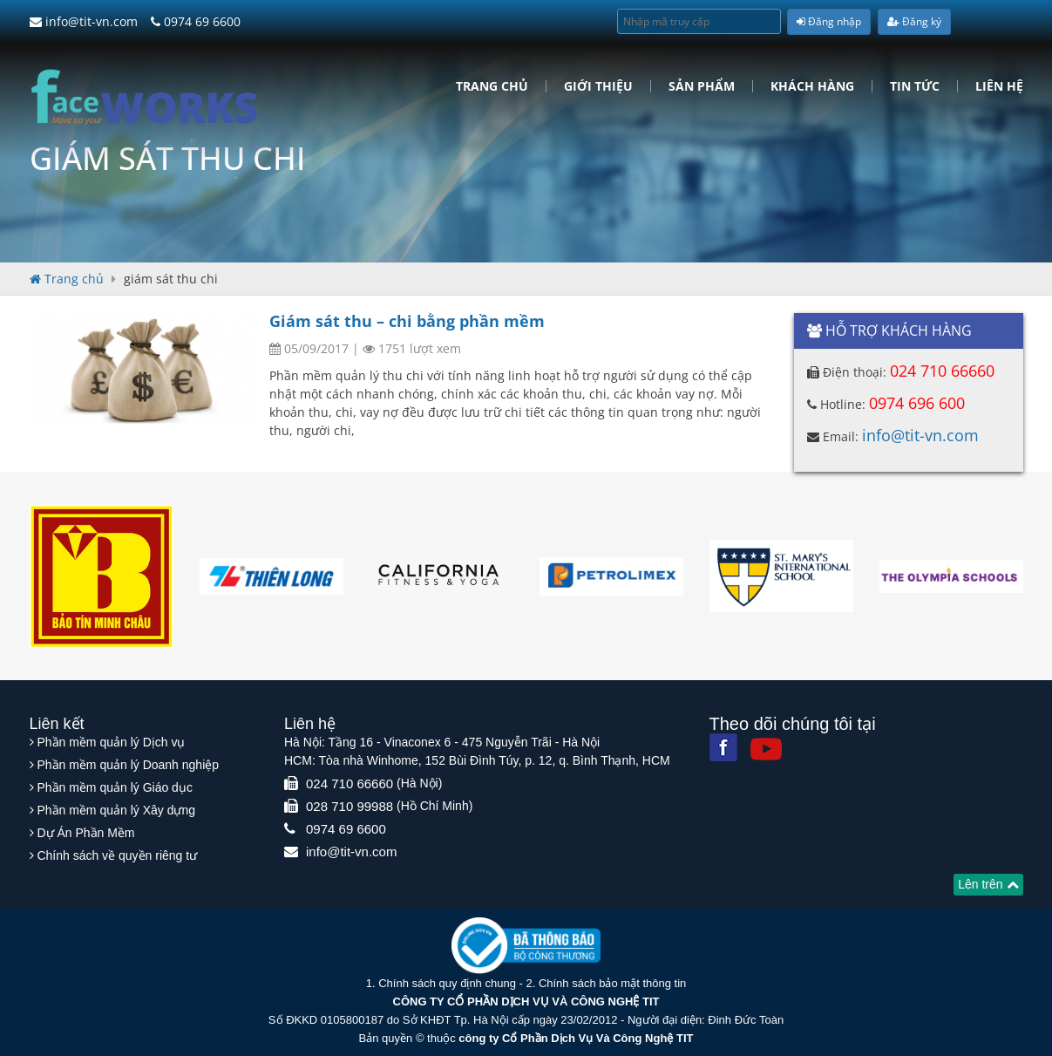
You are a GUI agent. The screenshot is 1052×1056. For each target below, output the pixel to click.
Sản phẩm (702, 86)
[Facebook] (723, 747)
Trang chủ (492, 86)
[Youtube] (766, 749)
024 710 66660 (942, 370)
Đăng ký (914, 21)
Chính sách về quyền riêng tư (117, 855)
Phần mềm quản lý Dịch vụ (111, 742)
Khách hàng (812, 86)
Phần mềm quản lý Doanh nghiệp (128, 765)
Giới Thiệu (598, 86)
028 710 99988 (349, 806)
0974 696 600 (917, 402)
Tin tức (915, 86)
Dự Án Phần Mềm (85, 833)
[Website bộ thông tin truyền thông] (526, 944)
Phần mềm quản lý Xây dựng (116, 810)
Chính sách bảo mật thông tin (612, 983)
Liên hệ (999, 86)
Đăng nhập (829, 21)
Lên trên (988, 884)
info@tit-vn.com (84, 21)
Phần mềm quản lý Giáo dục (115, 787)
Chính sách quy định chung (447, 983)
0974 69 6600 (196, 21)
